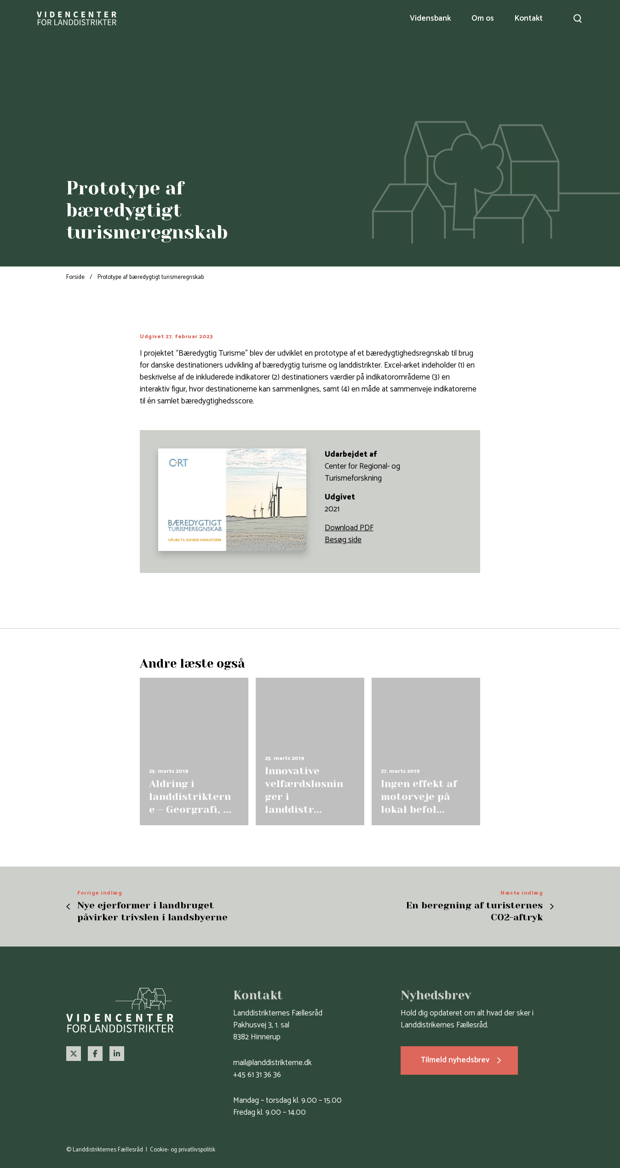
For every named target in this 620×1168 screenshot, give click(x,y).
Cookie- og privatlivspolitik (182, 1150)
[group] (194, 751)
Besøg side (343, 540)
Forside (75, 277)
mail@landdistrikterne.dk (272, 1062)
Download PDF (349, 528)
